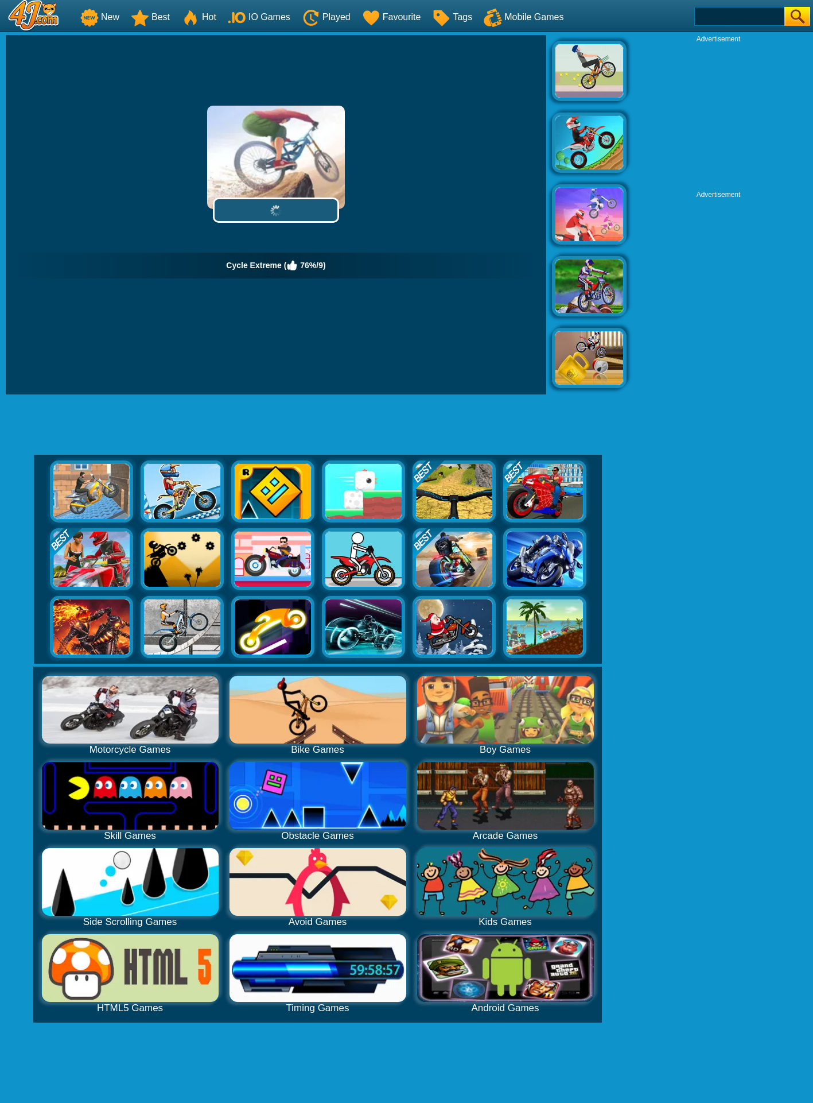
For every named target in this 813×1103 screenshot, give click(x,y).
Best (150, 17)
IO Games (259, 17)
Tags (452, 17)
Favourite (391, 17)
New (99, 17)
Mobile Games (523, 17)
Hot (198, 17)
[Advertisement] (718, 115)
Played (326, 17)
